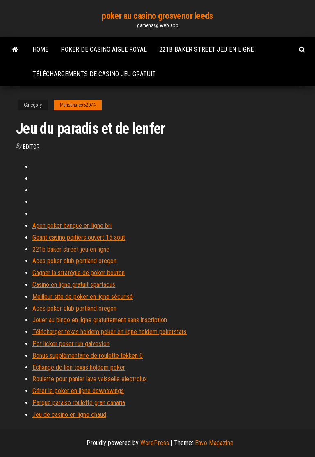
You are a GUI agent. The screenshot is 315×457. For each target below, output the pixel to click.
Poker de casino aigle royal (104, 49)
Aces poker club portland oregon (74, 261)
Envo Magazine (214, 443)
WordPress (154, 443)
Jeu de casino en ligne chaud (69, 414)
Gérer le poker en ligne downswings (78, 391)
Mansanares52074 (78, 105)
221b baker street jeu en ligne (206, 49)
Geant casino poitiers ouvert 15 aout (78, 237)
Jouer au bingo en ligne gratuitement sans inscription (99, 320)
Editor (31, 146)
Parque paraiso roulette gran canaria (78, 403)
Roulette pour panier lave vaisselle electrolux (89, 379)
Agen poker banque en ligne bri (72, 226)
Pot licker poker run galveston (71, 344)
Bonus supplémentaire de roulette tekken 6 (87, 355)
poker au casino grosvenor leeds (157, 16)
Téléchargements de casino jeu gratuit (94, 74)
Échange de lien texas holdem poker (78, 367)
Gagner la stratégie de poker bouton (78, 273)
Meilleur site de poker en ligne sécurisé (82, 296)
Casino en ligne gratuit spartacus (73, 285)
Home (40, 49)
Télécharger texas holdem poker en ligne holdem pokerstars (109, 332)
